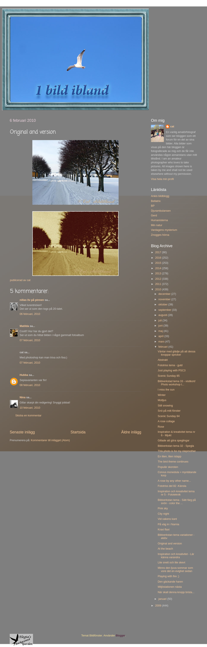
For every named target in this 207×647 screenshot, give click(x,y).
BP (153, 205)
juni (160, 325)
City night (163, 513)
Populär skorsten (168, 467)
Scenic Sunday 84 (169, 416)
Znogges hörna (160, 234)
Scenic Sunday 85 (169, 375)
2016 (158, 257)
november (164, 299)
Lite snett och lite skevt (171, 562)
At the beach (165, 548)
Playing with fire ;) (168, 576)
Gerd (154, 215)
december (164, 293)
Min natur (156, 225)
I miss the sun (166, 389)
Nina (22, 397)
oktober (163, 304)
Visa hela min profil (162, 179)
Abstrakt (163, 359)
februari (163, 346)
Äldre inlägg (131, 432)
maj (161, 331)
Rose (161, 426)
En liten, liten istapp (169, 456)
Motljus (162, 400)
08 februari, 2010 (30, 385)
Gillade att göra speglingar (173, 440)
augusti (163, 315)
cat (172, 126)
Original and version (170, 543)
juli (160, 320)
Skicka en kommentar (28, 415)
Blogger (120, 635)
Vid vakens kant (167, 518)
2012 (158, 278)
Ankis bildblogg (160, 196)
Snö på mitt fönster (169, 410)
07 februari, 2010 (30, 340)
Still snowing (165, 405)
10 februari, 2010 (30, 407)
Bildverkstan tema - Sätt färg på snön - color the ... (177, 502)
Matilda (24, 326)
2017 (158, 252)
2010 (158, 289)
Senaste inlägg (22, 432)
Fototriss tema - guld (170, 365)
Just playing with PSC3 (171, 370)
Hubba (24, 375)
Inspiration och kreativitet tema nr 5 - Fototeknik (176, 493)
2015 (158, 262)
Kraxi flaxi (163, 529)
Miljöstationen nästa (170, 586)
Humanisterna (159, 220)
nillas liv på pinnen (32, 300)
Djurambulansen (161, 210)
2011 (158, 284)
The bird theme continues (173, 461)
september (165, 309)
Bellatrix (156, 201)
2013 (158, 273)
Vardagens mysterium (164, 229)
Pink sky (163, 508)
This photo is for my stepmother (177, 451)
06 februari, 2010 (30, 314)
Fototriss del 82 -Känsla (172, 486)
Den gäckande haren (170, 581)
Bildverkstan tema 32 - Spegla (176, 445)
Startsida (78, 432)
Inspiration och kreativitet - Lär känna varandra (176, 556)
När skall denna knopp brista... (176, 592)
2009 (158, 605)
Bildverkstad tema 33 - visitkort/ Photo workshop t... (176, 383)
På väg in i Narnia (168, 524)
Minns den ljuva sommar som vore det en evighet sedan (175, 569)
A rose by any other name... (174, 480)
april (161, 336)
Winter (161, 395)
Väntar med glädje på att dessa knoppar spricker (176, 353)
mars (161, 341)
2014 (158, 268)
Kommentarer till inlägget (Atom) (50, 440)
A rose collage (166, 421)
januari (162, 598)
